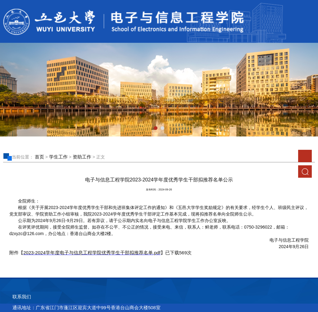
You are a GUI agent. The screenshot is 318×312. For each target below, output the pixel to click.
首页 (39, 156)
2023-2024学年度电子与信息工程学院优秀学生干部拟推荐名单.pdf (92, 252)
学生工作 (58, 156)
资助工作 (82, 156)
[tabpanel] (159, 89)
